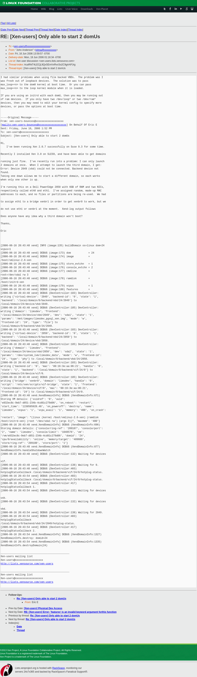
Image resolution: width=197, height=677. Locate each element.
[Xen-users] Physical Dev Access (43, 608)
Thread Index (75, 29)
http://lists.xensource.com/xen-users (27, 563)
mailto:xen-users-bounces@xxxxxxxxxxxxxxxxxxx (34, 125)
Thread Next (47, 29)
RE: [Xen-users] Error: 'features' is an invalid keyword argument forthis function (70, 612)
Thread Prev (32, 29)
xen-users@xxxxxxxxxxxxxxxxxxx (32, 46)
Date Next (18, 29)
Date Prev (6, 29)
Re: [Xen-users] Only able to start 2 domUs (41, 598)
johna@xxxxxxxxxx (46, 50)
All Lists (11, 23)
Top (3, 23)
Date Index (61, 29)
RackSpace (58, 668)
